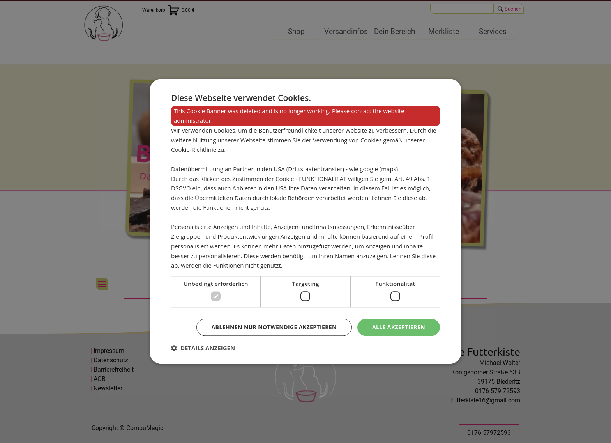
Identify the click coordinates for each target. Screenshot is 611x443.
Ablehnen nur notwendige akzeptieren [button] (274, 327)
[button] (203, 348)
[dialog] (305, 221)
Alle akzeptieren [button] (398, 327)
